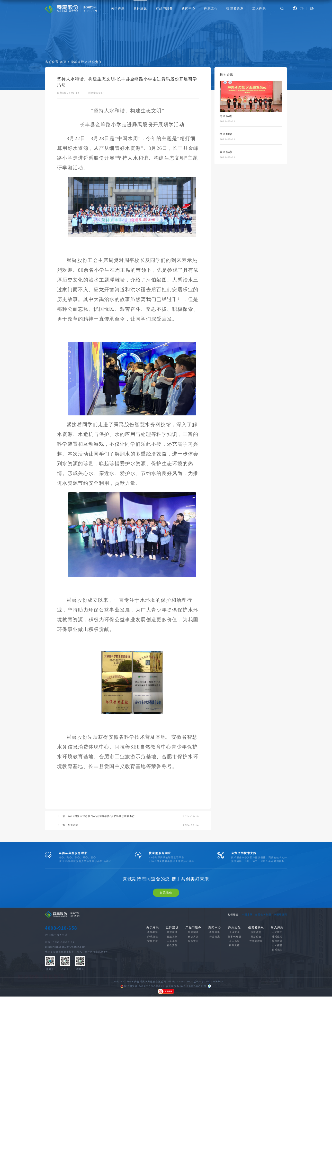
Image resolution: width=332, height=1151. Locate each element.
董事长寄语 (234, 991)
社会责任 (95, 63)
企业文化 (234, 987)
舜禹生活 (277, 991)
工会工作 (172, 995)
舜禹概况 (152, 987)
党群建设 (140, 8)
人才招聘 (277, 1000)
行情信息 (256, 987)
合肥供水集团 (263, 969)
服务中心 (193, 995)
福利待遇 (277, 995)
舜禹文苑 (234, 1000)
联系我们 (166, 947)
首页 (63, 63)
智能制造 (193, 987)
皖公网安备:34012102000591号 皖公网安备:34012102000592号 (163, 1040)
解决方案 (193, 991)
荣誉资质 (152, 995)
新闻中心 (188, 8)
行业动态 (214, 991)
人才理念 (277, 987)
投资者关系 (235, 8)
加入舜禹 (259, 8)
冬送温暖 (73, 825)
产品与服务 (164, 8)
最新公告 (256, 991)
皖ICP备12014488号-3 (208, 1036)
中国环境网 (280, 969)
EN (312, 8)
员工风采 (234, 995)
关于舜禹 (118, 8)
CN (302, 8)
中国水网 (247, 969)
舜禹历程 (152, 991)
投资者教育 (256, 995)
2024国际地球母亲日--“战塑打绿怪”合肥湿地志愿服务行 (101, 816)
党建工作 (172, 991)
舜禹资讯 (214, 987)
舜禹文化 (211, 8)
